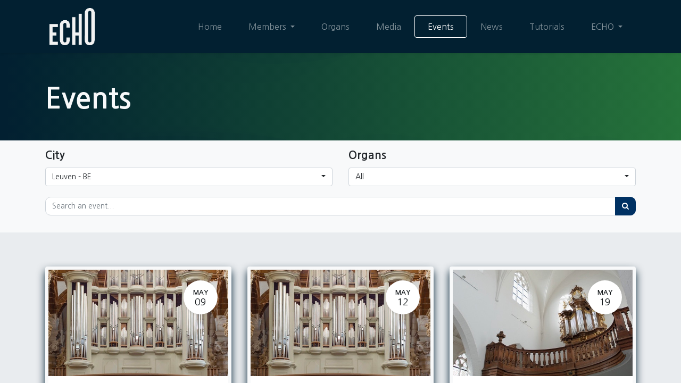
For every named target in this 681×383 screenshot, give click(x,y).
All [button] (359, 176)
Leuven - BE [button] (72, 176)
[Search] (625, 206)
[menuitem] (210, 26)
